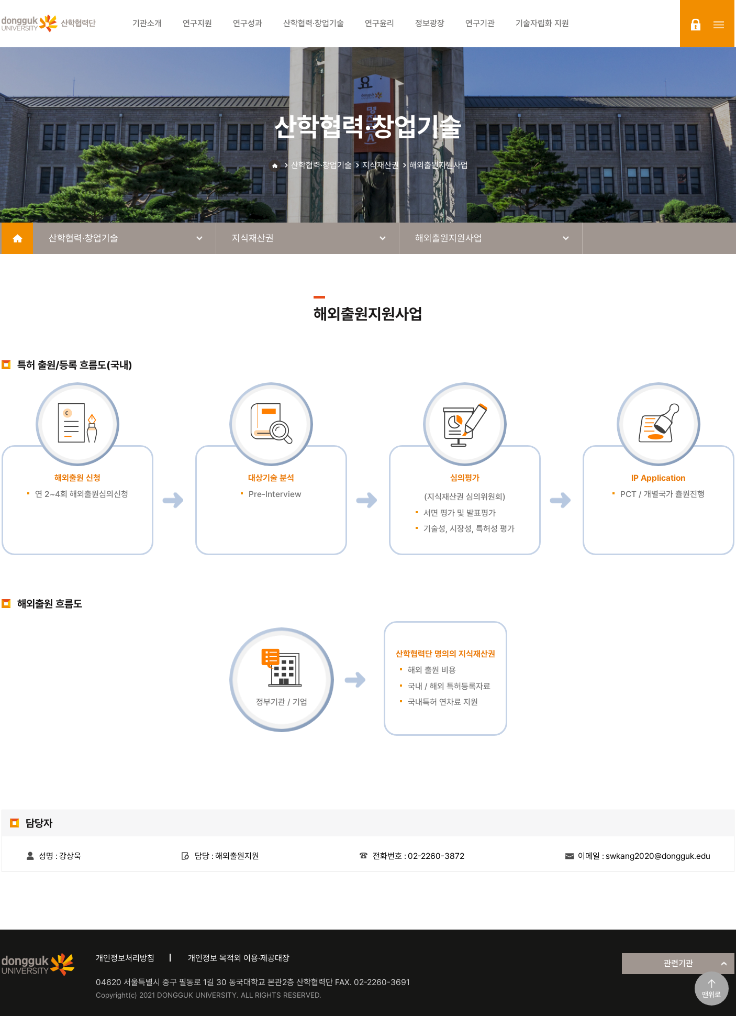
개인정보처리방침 (125, 958)
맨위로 (711, 994)
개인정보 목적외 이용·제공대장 (238, 958)
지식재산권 (380, 165)
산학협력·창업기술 (321, 165)
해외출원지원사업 (438, 165)
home (17, 238)
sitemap (718, 24)
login (695, 24)
